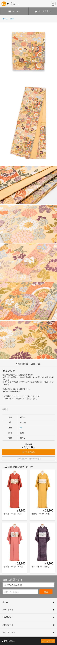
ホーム (5, 19)
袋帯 (12, 19)
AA (21, 427)
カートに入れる (48, 641)
